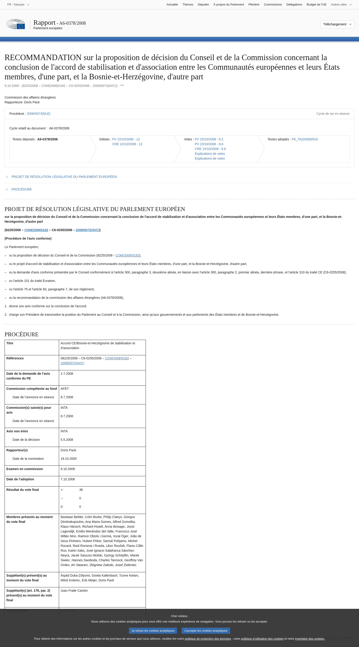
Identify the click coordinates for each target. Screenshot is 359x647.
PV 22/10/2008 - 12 (126, 139)
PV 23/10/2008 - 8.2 (209, 139)
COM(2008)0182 (36, 230)
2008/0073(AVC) (88, 230)
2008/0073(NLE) (38, 113)
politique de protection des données (208, 642)
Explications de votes (210, 153)
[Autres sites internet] (341, 4)
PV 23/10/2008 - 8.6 (209, 144)
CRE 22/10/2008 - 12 (127, 144)
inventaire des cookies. (310, 642)
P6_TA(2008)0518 (305, 139)
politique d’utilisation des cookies (262, 642)
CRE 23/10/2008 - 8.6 (210, 149)
